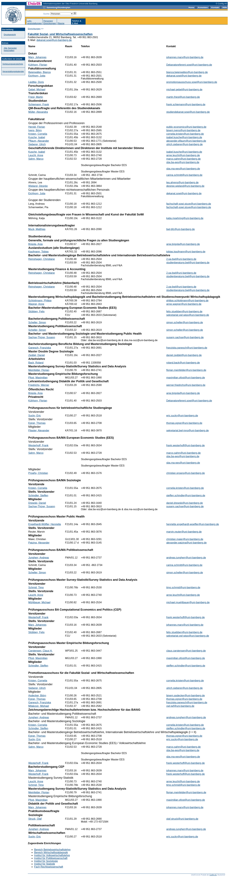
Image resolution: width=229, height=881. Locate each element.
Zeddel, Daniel (36, 355)
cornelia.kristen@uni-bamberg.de (185, 134)
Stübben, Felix (36, 311)
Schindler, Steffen (38, 495)
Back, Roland (35, 362)
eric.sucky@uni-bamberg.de (182, 415)
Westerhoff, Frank (38, 445)
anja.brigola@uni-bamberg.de (183, 244)
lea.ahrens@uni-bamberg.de (182, 182)
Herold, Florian (36, 127)
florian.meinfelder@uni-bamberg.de (186, 370)
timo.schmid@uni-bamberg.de (183, 587)
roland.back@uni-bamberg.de (183, 362)
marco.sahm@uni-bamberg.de (183, 158)
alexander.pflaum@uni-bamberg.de (186, 140)
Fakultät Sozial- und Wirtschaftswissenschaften (60, 34)
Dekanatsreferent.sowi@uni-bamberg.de (189, 64)
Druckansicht (10, 34)
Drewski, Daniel (37, 503)
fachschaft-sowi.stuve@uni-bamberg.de (188, 203)
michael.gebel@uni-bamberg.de (184, 89)
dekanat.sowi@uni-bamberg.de (54, 40)
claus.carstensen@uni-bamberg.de (186, 650)
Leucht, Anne (35, 155)
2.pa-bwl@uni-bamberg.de (181, 259)
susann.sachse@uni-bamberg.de (185, 337)
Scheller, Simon (37, 322)
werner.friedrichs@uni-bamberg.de (185, 385)
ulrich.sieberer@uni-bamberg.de (184, 144)
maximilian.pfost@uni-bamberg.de (185, 377)
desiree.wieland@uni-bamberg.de (185, 186)
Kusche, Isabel (36, 137)
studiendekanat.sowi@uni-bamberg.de (188, 112)
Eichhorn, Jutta (36, 75)
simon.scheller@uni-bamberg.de (184, 322)
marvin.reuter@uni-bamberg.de (184, 531)
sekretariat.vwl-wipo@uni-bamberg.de (187, 315)
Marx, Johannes (37, 57)
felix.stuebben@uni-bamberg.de (184, 311)
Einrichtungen (34, 28)
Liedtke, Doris (36, 82)
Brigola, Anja (35, 244)
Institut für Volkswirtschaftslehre (52, 855)
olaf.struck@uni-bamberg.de (182, 818)
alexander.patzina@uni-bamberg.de (186, 542)
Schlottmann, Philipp (40, 300)
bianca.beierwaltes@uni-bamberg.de (187, 72)
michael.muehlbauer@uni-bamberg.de (188, 602)
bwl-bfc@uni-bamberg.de (180, 229)
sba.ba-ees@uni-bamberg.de (182, 162)
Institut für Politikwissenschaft (50, 858)
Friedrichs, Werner (38, 385)
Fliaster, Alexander (38, 430)
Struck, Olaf (35, 818)
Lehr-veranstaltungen (34, 22)
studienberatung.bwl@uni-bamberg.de (188, 262)
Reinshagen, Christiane (41, 259)
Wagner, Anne (36, 304)
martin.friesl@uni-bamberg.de (183, 97)
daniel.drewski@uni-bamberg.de (184, 503)
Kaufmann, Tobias (38, 251)
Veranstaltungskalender (13, 71)
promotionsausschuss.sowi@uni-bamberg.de (191, 82)
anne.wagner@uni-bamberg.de (183, 304)
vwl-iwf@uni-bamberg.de (180, 706)
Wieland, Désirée (38, 186)
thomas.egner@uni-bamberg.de (184, 423)
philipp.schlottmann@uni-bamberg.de (187, 300)
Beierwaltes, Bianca (39, 72)
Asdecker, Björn (37, 695)
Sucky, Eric (34, 415)
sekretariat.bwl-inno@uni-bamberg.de (187, 430)
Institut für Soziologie (46, 861)
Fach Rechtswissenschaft (48, 866)
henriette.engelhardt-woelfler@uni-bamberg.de (192, 524)
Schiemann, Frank (38, 104)
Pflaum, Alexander (38, 140)
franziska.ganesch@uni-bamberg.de (186, 347)
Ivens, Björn (35, 130)
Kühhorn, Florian (37, 64)
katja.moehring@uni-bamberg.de (184, 218)
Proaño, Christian (38, 473)
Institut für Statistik (44, 864)
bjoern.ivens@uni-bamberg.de (183, 130)
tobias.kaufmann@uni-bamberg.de (185, 251)
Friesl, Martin (35, 97)
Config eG (213, 875)
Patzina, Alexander (38, 542)
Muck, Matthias (36, 229)
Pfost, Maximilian (38, 377)
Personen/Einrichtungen (49, 22)
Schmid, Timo (36, 587)
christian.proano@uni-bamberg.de (185, 473)
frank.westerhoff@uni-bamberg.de (185, 445)
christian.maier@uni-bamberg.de (184, 539)
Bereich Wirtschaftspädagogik (51, 852)
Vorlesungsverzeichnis (12, 64)
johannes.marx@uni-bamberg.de (184, 57)
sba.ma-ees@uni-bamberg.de (183, 168)
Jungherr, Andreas (38, 557)
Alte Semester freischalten (10, 49)
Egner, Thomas (36, 423)
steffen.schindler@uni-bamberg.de (185, 495)
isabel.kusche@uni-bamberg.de (184, 137)
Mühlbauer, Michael (39, 602)
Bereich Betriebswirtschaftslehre (52, 849)
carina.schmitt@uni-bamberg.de (184, 175)
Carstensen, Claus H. (40, 650)
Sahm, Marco (35, 158)
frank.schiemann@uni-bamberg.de (185, 104)
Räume (61, 23)
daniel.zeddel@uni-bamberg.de (184, 355)
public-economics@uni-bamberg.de (186, 127)
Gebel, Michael (36, 89)
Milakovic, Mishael (38, 706)
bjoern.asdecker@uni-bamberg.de (185, 695)
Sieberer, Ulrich (37, 144)
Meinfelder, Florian (38, 370)
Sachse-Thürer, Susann (41, 337)
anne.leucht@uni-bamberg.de (183, 155)
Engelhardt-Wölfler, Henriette (44, 524)
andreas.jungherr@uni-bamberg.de (186, 557)
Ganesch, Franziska (39, 347)
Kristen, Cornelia (37, 134)
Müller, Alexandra (38, 112)
